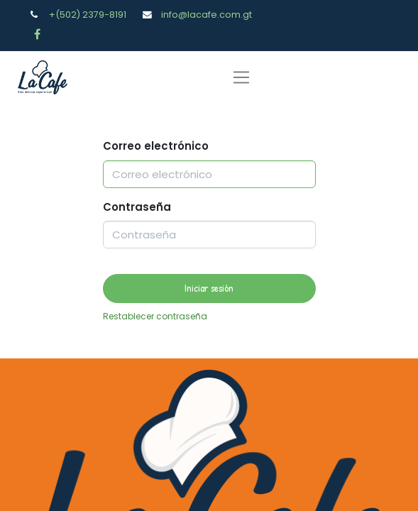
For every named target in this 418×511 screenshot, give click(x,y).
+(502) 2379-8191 (87, 15)
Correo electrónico (156, 145)
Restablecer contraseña (155, 316)
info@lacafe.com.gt (206, 15)
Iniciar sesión (209, 287)
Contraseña (137, 206)
